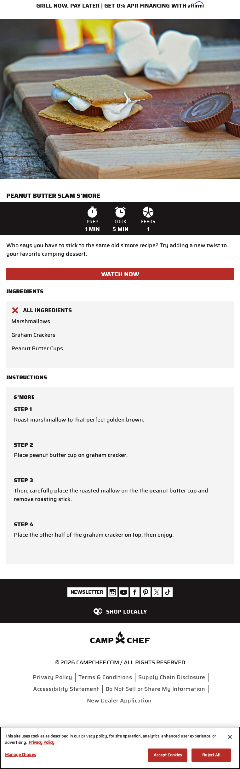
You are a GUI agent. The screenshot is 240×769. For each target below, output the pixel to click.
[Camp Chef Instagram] (112, 592)
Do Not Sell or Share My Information (155, 689)
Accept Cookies (168, 755)
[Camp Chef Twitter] (157, 592)
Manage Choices (20, 754)
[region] (120, 748)
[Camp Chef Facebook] (135, 592)
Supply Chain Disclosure (171, 677)
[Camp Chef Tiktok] (168, 592)
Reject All (211, 755)
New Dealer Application (119, 700)
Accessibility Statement (66, 689)
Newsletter (87, 592)
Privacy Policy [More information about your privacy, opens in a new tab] (41, 742)
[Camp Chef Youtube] (124, 592)
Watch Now (120, 274)
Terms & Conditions (105, 677)
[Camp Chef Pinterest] (146, 592)
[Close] (230, 737)
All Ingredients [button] (41, 310)
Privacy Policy (52, 677)
